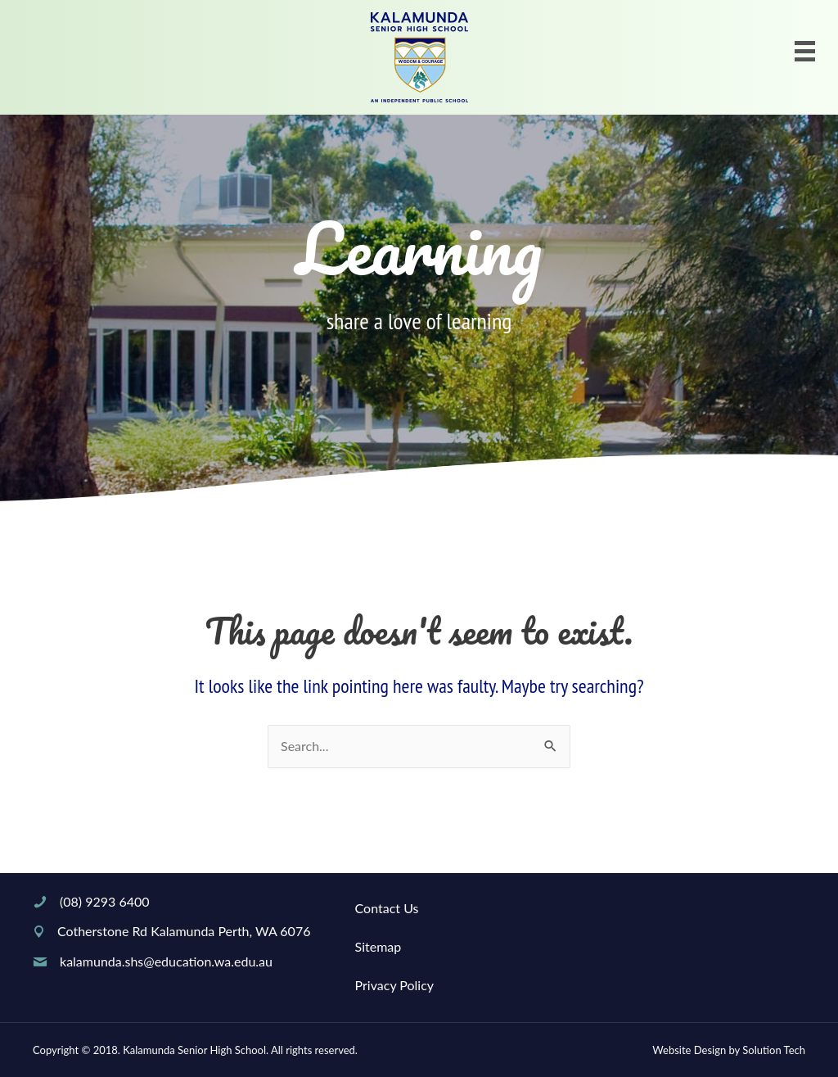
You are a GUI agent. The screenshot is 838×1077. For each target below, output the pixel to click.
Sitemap (378, 946)
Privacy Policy (395, 985)
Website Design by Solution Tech (728, 1050)
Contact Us (387, 908)
